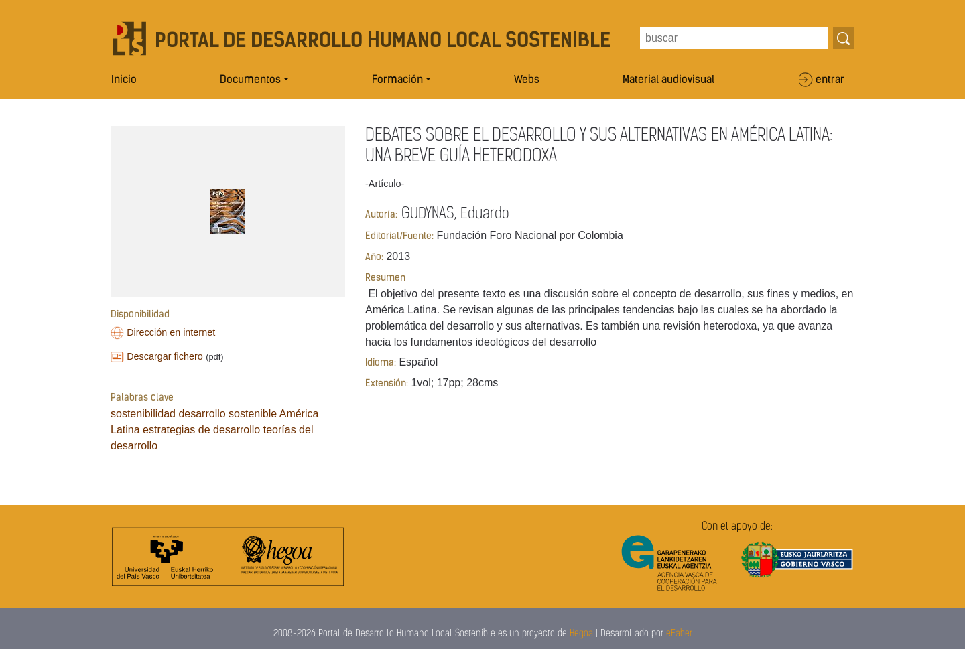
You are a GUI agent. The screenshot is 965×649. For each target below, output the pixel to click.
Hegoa (581, 634)
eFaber (679, 634)
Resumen (385, 278)
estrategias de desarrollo (201, 429)
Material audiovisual (668, 80)
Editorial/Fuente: (399, 237)
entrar (830, 80)
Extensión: (386, 384)
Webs (526, 80)
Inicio (124, 80)
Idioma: (380, 363)
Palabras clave (142, 398)
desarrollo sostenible (227, 413)
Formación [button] (397, 80)
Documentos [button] (250, 80)
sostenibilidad (143, 413)
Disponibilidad (140, 315)
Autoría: (381, 215)
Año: (374, 258)
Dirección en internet (171, 332)
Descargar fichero (165, 356)
